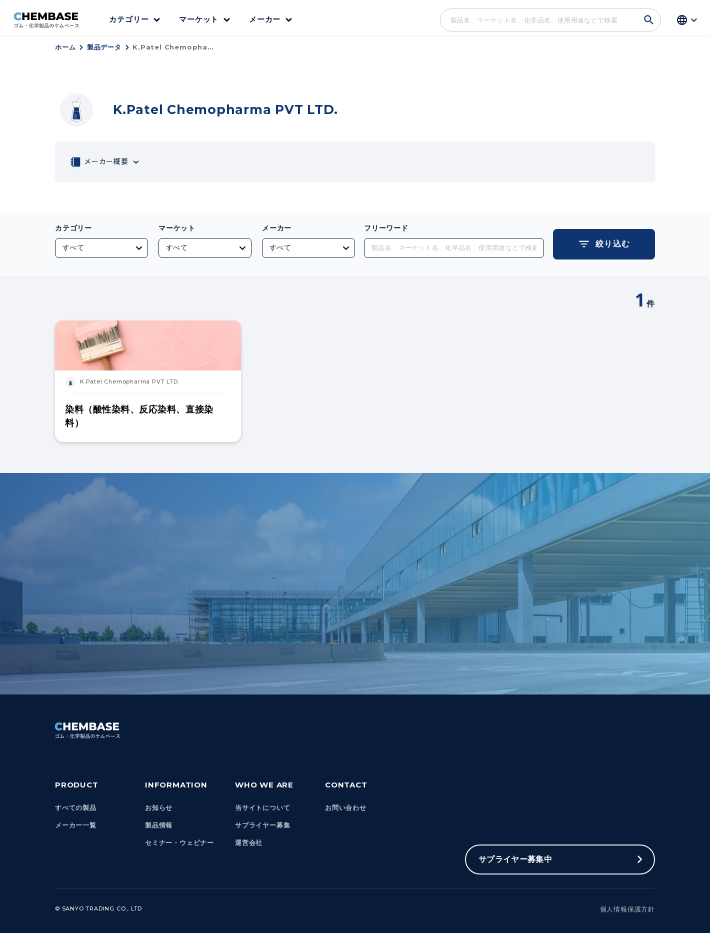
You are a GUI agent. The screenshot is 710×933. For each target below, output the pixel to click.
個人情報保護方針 (627, 909)
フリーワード (386, 228)
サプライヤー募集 (262, 825)
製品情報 (158, 825)
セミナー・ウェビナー (179, 842)
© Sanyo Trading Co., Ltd (98, 908)
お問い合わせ (345, 808)
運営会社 (248, 842)
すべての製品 (75, 808)
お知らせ (158, 808)
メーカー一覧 (75, 825)
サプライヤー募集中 (515, 859)
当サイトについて (262, 808)
